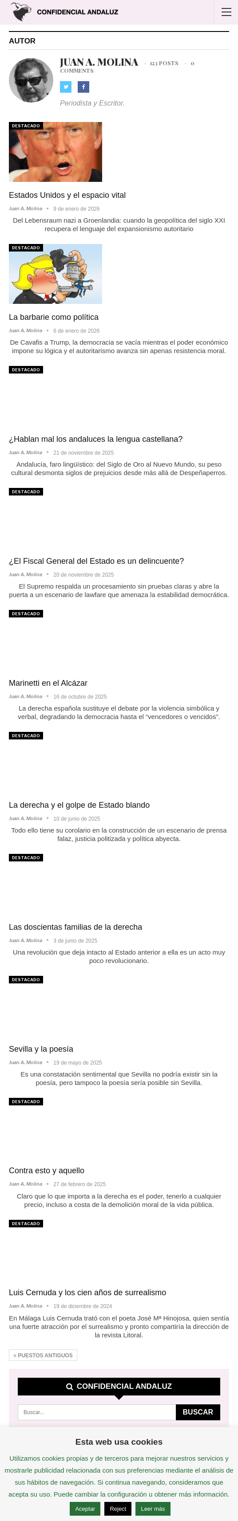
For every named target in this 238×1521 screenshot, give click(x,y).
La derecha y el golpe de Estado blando (79, 805)
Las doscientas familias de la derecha (75, 927)
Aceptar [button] (85, 1508)
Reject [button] (118, 1508)
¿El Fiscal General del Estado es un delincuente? (96, 561)
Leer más (153, 1508)
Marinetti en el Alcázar (48, 683)
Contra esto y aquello (46, 1170)
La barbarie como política (54, 317)
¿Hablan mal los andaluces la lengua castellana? (95, 439)
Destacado (26, 125)
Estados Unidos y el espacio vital (67, 195)
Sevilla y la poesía (41, 1049)
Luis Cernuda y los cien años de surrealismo (87, 1292)
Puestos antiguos (43, 1355)
